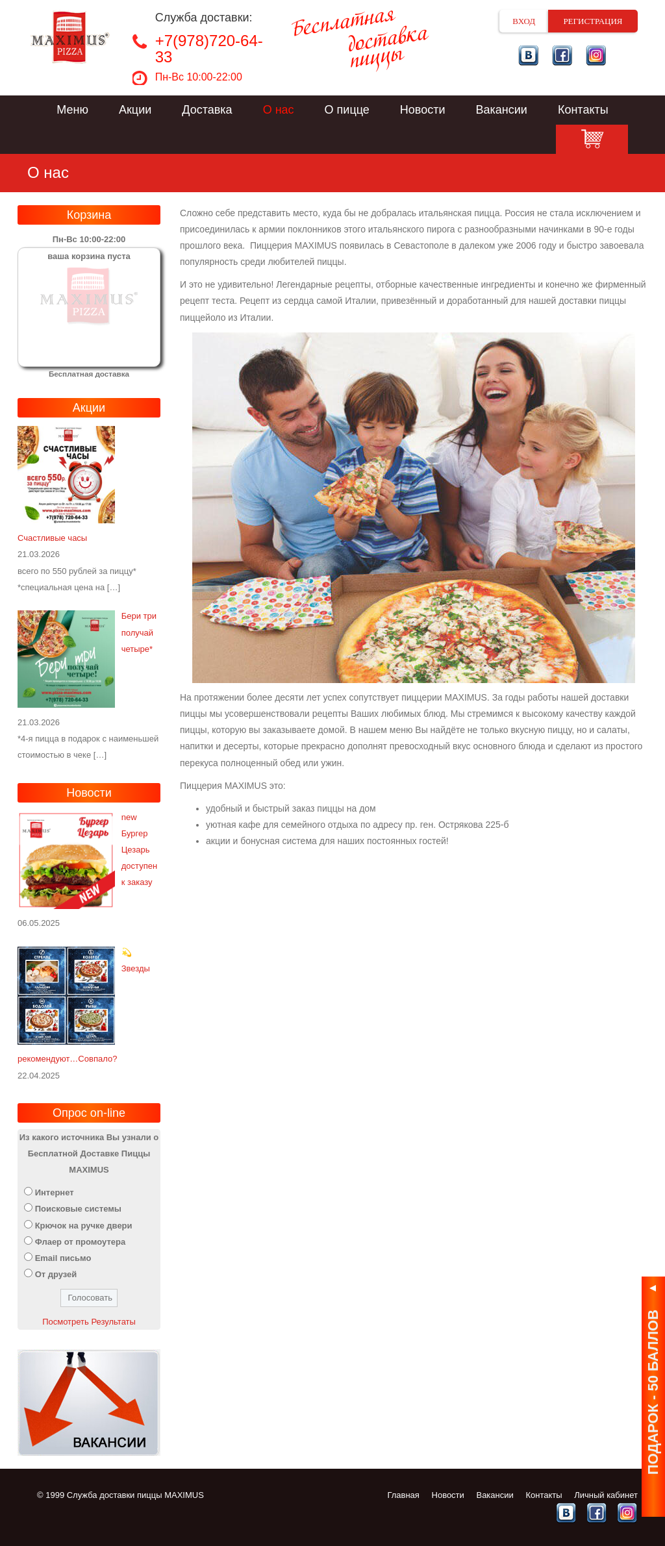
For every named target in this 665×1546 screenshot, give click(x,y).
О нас (278, 109)
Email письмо (63, 1258)
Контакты (583, 109)
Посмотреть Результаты (89, 1322)
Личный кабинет (606, 1495)
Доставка (207, 109)
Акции (135, 109)
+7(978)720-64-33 (209, 48)
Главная (403, 1495)
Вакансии (501, 109)
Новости (422, 109)
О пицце (347, 109)
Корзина (592, 138)
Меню (72, 109)
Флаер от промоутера (80, 1242)
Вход (523, 21)
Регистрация (592, 21)
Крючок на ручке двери (83, 1225)
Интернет (54, 1192)
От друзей (56, 1274)
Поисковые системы (78, 1209)
